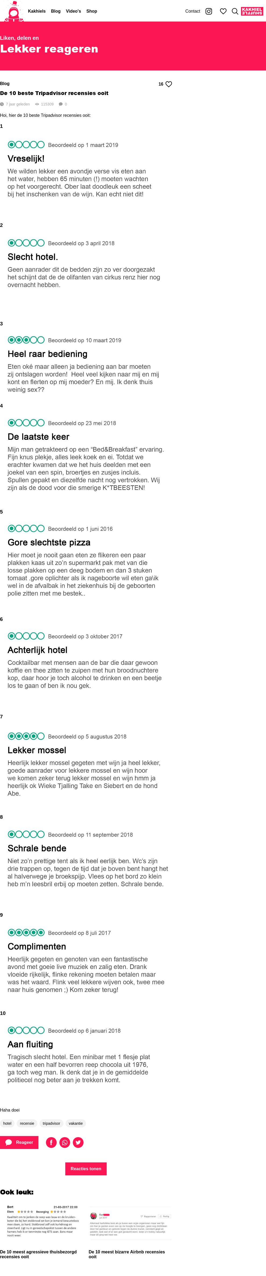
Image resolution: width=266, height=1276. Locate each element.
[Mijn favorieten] (223, 11)
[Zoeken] (235, 11)
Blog (56, 11)
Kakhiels (37, 11)
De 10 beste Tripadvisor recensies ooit (54, 93)
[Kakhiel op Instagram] (209, 11)
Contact (192, 11)
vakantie (76, 1123)
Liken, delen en (19, 38)
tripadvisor (51, 1123)
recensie (27, 1123)
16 (165, 84)
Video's (73, 11)
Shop (92, 11)
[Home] (14, 11)
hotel (7, 1123)
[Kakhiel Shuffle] (252, 11)
